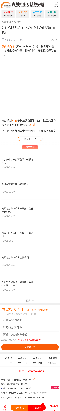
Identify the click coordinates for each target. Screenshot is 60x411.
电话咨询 (19, 407)
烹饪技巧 (22, 363)
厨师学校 (6, 21)
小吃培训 (52, 363)
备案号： (5, 393)
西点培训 (22, 357)
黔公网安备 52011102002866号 (17, 388)
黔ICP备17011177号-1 (19, 393)
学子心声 (7, 363)
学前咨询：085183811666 (30, 370)
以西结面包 (7, 46)
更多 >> (30, 300)
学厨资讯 (7, 357)
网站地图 (44, 393)
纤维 (32, 124)
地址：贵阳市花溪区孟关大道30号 (18, 379)
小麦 (14, 120)
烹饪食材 (37, 363)
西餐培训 (37, 357)
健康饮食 (18, 21)
